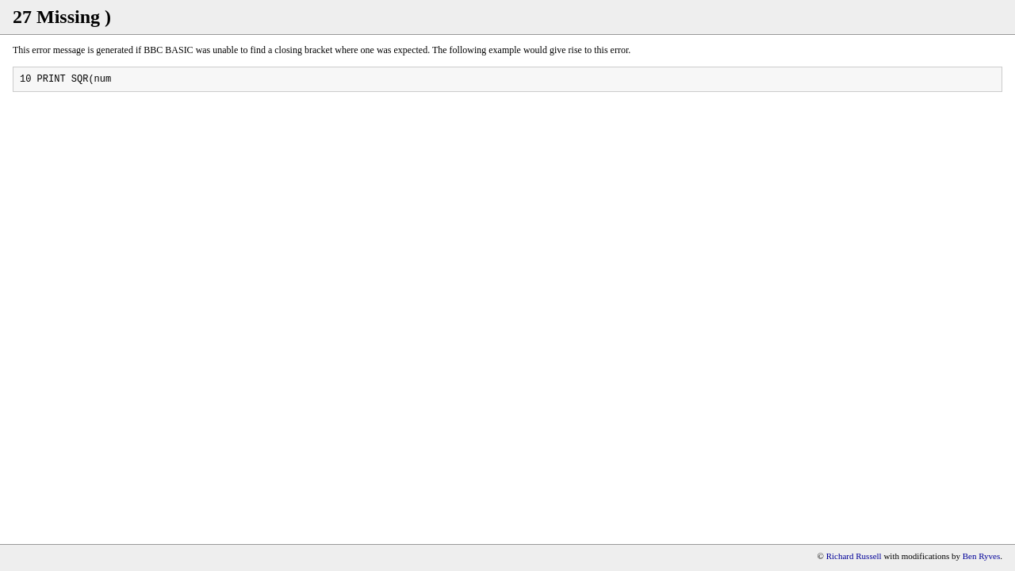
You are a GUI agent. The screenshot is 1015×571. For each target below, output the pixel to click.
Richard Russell (854, 556)
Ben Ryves (982, 556)
